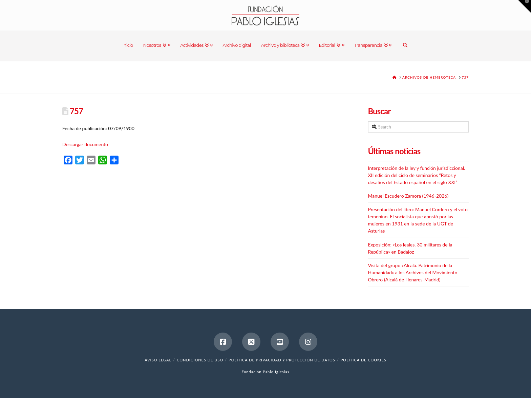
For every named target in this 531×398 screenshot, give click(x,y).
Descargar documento (85, 144)
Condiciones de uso (200, 360)
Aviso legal (158, 360)
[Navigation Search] (405, 46)
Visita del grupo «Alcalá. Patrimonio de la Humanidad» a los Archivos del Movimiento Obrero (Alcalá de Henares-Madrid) (412, 272)
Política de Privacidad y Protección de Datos (282, 360)
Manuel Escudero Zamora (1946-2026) (408, 196)
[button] (524, 6)
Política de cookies (363, 360)
